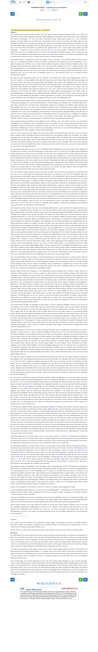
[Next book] (85, 14)
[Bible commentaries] (38, 583)
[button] (20, 2)
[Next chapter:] (81, 14)
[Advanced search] (50, 583)
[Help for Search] (54, 2)
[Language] (42, 583)
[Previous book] (12, 14)
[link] (53, 583)
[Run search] (47, 2)
